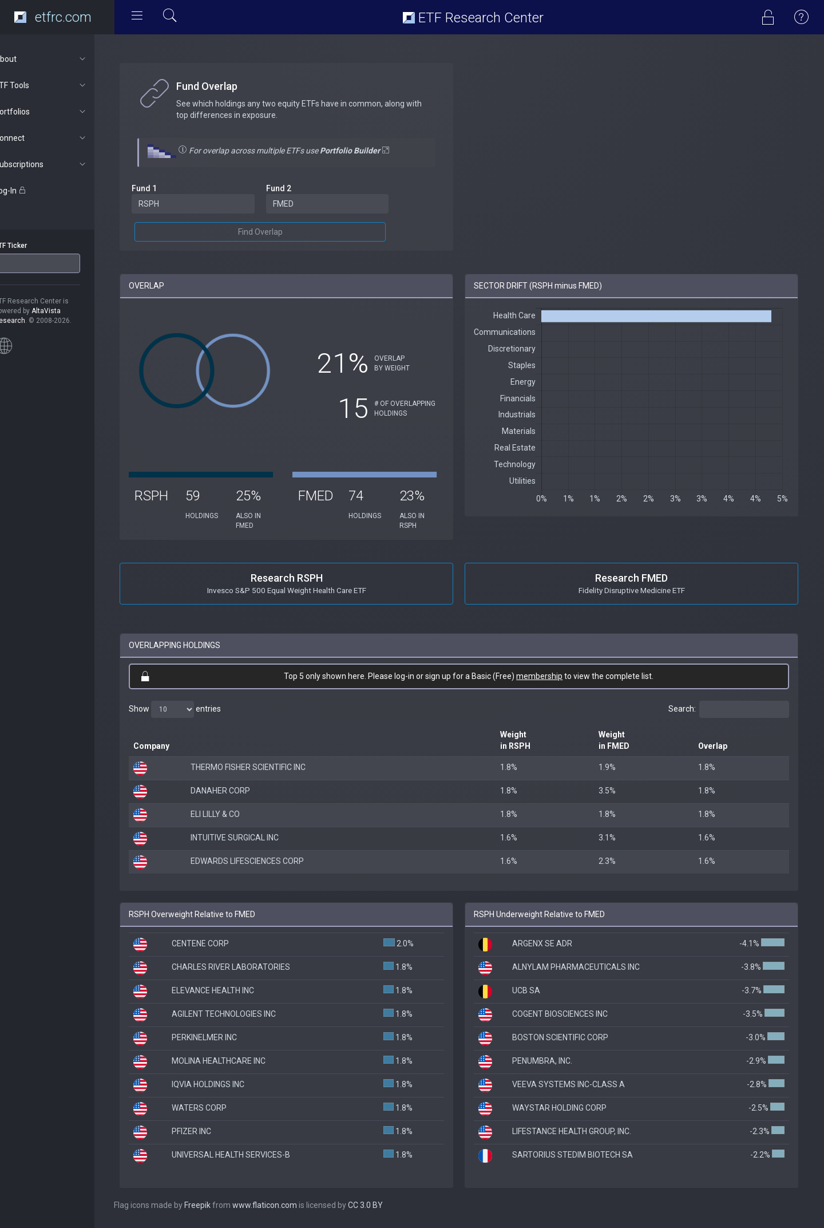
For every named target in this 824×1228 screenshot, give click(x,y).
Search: (728, 709)
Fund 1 (164, 188)
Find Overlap (276, 231)
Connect (61, 138)
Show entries (195, 709)
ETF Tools (61, 85)
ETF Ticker (30, 246)
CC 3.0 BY (386, 1205)
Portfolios (61, 111)
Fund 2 (294, 188)
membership (549, 676)
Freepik (218, 1205)
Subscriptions (61, 164)
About (61, 59)
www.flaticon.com (285, 1205)
